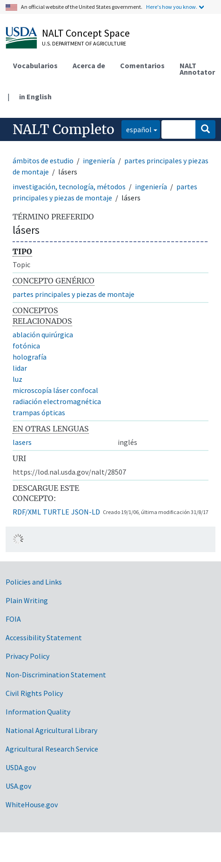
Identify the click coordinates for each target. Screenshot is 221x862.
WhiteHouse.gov (32, 804)
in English (35, 96)
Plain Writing (27, 600)
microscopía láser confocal (55, 390)
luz (17, 379)
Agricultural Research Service (52, 748)
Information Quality (38, 711)
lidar (20, 368)
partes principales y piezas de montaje (73, 294)
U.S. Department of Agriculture (84, 43)
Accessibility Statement (44, 637)
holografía (30, 356)
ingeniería (99, 160)
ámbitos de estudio (43, 160)
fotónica (26, 345)
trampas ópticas (39, 412)
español (136, 128)
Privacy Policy (27, 656)
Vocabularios (35, 65)
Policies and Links (34, 581)
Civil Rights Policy (34, 693)
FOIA (13, 619)
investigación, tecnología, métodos (69, 186)
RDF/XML (27, 511)
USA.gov (18, 786)
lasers (22, 442)
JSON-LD (85, 511)
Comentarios (142, 65)
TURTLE (56, 511)
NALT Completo (63, 129)
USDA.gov (21, 767)
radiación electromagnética (57, 401)
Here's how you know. (171, 6)
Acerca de (89, 65)
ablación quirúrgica (43, 334)
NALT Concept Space (86, 32)
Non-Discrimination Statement (56, 674)
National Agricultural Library (51, 730)
